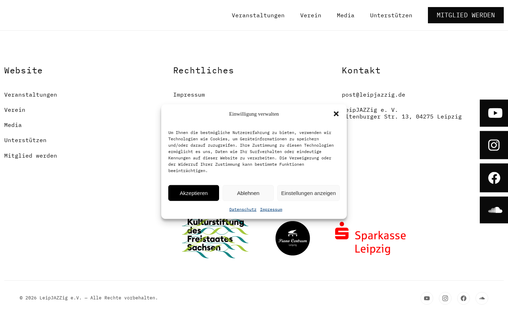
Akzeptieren (194, 193)
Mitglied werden (466, 15)
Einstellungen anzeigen (308, 193)
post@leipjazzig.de (373, 94)
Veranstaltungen (258, 15)
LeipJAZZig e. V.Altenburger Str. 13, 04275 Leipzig (402, 113)
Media (346, 15)
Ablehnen (248, 193)
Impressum (271, 209)
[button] (336, 113)
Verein (310, 15)
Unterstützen (391, 15)
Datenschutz (242, 209)
